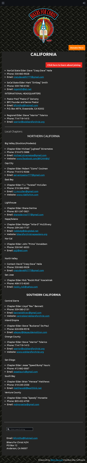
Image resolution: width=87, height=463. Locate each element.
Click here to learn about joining (64, 65)
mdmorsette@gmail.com (26, 404)
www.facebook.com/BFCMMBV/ (33, 158)
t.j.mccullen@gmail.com (26, 191)
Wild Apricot (57, 460)
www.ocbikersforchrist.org (30, 351)
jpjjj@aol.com (21, 250)
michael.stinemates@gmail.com (30, 155)
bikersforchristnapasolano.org (32, 234)
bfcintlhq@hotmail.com (26, 105)
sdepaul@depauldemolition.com (30, 332)
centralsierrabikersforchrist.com (33, 315)
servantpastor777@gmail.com (29, 174)
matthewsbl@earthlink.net (28, 387)
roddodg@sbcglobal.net (26, 230)
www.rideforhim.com (27, 194)
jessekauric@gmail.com (26, 371)
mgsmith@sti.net (22, 89)
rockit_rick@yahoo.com (26, 286)
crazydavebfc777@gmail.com (29, 76)
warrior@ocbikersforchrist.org (29, 121)
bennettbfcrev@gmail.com (27, 312)
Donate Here (77, 47)
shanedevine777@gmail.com (28, 214)
